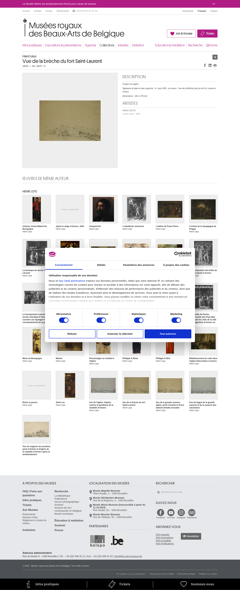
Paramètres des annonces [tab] (138, 264)
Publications (60, 498)
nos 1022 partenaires (72, 280)
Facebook (160, 517)
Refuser (72, 333)
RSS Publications (165, 543)
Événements (63, 11)
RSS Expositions (164, 537)
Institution (138, 45)
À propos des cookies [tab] (176, 264)
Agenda (90, 45)
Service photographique (66, 501)
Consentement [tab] (63, 264)
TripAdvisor (192, 517)
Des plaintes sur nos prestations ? (131, 574)
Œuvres (215, 57)
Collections (107, 45)
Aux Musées (30, 509)
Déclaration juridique (186, 574)
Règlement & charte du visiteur (34, 522)
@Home (212, 45)
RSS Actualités (163, 540)
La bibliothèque (62, 495)
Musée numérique (63, 513)
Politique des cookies (208, 574)
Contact (37, 11)
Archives (59, 504)
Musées (123, 45)
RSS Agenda (162, 534)
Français (202, 11)
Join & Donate (184, 33)
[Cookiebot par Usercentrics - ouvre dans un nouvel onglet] (176, 254)
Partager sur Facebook (205, 65)
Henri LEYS (131, 112)
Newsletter (193, 536)
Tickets (210, 33)
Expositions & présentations (63, 45)
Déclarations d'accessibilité (162, 574)
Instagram (181, 517)
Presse (49, 11)
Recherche (195, 45)
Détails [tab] (101, 264)
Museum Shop (30, 517)
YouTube (171, 517)
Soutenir (59, 525)
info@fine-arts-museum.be (128, 556)
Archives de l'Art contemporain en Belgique (68, 509)
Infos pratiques (32, 45)
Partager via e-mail (215, 65)
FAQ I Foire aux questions (32, 493)
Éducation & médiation (170, 45)
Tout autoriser (168, 333)
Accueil (26, 11)
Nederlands (188, 11)
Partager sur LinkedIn (210, 65)
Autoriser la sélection (120, 333)
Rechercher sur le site (73, 11)
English (214, 11)
